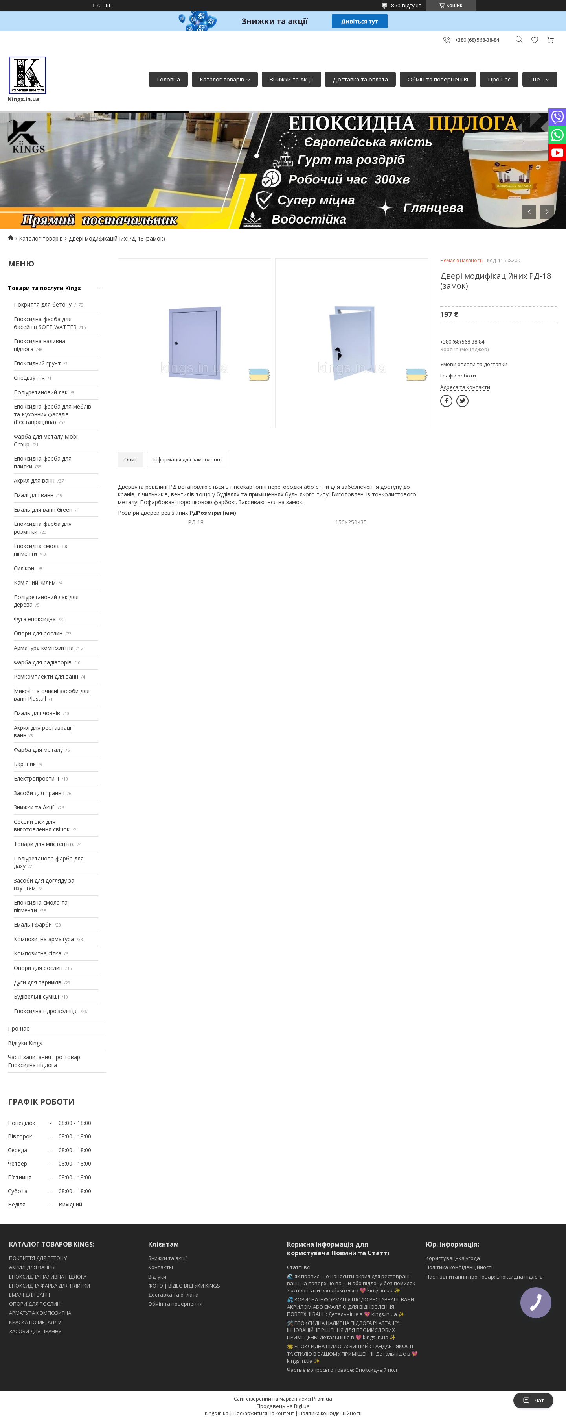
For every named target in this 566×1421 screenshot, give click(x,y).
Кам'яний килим (35, 582)
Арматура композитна (44, 647)
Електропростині (36, 778)
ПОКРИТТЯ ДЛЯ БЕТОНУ (38, 1258)
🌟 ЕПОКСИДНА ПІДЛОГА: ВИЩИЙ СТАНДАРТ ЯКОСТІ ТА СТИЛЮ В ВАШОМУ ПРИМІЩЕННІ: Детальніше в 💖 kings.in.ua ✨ (352, 1353)
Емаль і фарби (33, 924)
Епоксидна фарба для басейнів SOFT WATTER (45, 323)
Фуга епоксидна (35, 619)
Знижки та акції (167, 1258)
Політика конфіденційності (459, 1267)
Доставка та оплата (360, 79)
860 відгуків (406, 5)
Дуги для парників (37, 982)
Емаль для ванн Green (43, 509)
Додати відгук (534, 40)
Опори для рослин (38, 633)
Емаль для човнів (37, 713)
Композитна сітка (37, 953)
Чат (533, 1400)
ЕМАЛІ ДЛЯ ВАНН (29, 1294)
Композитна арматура (44, 939)
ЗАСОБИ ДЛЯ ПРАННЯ (35, 1331)
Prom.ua (322, 1398)
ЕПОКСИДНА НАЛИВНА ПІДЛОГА (47, 1276)
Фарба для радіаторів (43, 662)
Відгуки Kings (25, 1043)
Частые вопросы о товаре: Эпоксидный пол (342, 1369)
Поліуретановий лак (41, 392)
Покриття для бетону (43, 304)
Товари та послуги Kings (44, 288)
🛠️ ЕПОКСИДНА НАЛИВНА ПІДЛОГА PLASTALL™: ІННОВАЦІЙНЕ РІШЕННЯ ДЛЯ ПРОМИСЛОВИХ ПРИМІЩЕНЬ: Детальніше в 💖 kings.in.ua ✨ (344, 1330)
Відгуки (157, 1276)
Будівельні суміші (36, 996)
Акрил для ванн (34, 480)
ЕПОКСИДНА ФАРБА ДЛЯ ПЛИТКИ (49, 1285)
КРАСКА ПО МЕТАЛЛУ (35, 1322)
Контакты (160, 1267)
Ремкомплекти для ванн (46, 676)
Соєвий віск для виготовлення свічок (42, 825)
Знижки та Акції (291, 79)
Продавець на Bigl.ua (283, 1406)
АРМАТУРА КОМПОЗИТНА (40, 1312)
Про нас (499, 79)
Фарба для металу (38, 749)
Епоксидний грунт (37, 363)
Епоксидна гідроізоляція (46, 1011)
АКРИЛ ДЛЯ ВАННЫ (32, 1267)
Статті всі (299, 1267)
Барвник (25, 764)
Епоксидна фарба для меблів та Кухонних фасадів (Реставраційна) (52, 414)
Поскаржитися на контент (263, 1413)
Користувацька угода (453, 1258)
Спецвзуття (29, 377)
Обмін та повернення (438, 79)
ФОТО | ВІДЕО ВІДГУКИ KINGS (184, 1285)
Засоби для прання (39, 793)
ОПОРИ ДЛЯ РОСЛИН (35, 1303)
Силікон (25, 568)
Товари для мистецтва (44, 843)
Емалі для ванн (33, 495)
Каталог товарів (222, 79)
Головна (168, 79)
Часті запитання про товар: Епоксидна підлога (44, 1061)
